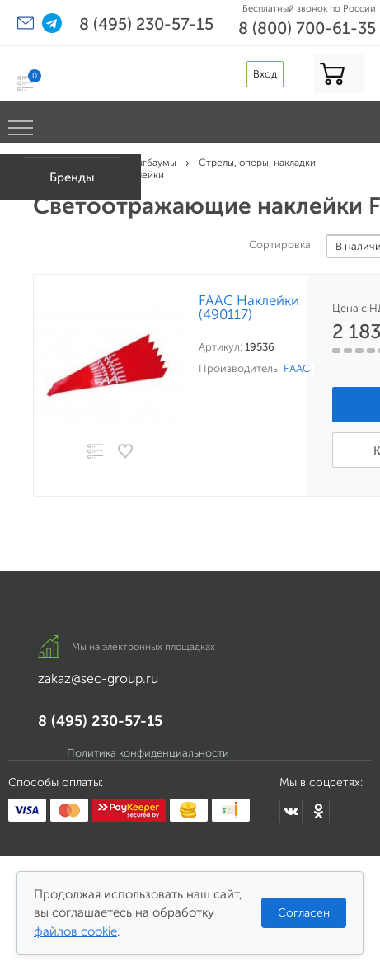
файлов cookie (75, 931)
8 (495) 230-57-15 (146, 24)
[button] (25, 23)
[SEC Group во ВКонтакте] (291, 811)
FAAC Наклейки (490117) (249, 308)
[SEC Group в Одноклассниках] (318, 811)
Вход (265, 74)
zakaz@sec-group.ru (98, 678)
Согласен (304, 913)
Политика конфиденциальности (148, 753)
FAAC (297, 368)
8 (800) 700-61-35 (307, 28)
